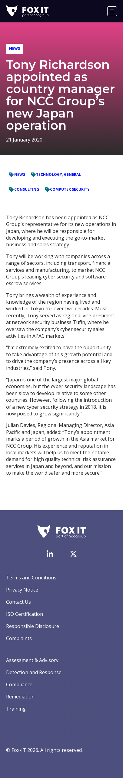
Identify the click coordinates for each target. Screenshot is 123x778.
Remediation (20, 696)
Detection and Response (34, 672)
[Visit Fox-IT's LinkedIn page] (49, 553)
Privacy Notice (22, 589)
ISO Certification (24, 614)
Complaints (19, 638)
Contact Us (18, 602)
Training (16, 708)
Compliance (19, 684)
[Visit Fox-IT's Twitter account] (73, 554)
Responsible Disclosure (32, 626)
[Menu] (112, 11)
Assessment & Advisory (32, 660)
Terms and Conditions (31, 577)
